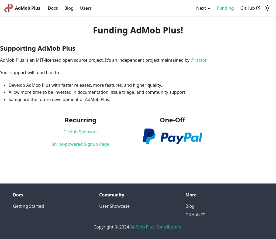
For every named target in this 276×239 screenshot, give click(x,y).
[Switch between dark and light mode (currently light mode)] (267, 8)
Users (86, 8)
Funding (225, 8)
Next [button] (201, 8)
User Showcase (114, 206)
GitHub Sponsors (80, 132)
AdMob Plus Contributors (155, 227)
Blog (69, 8)
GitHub (250, 8)
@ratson (199, 60)
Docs (53, 8)
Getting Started (28, 206)
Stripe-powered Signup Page (80, 144)
